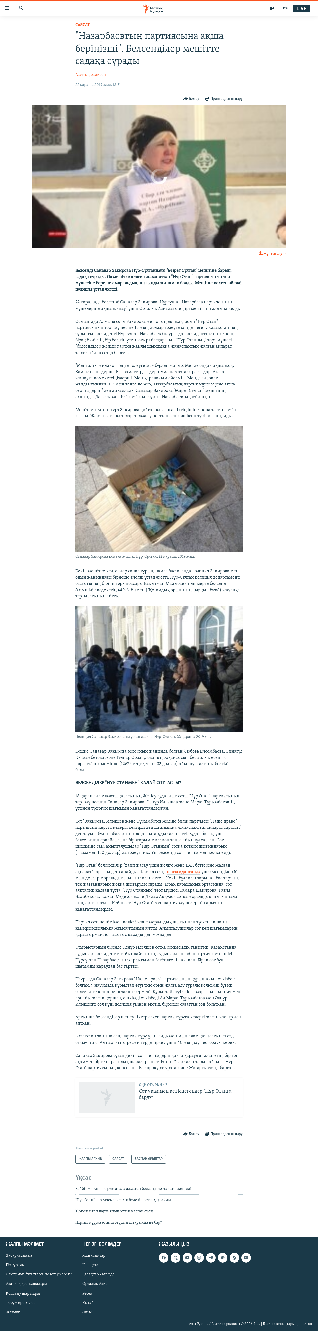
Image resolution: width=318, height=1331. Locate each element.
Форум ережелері (21, 1303)
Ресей (87, 1294)
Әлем (87, 1312)
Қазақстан (91, 1265)
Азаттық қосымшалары (26, 1284)
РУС (286, 8)
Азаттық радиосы (90, 75)
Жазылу (13, 1312)
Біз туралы (15, 1265)
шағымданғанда (183, 872)
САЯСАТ (82, 25)
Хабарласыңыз (19, 1256)
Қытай (88, 1303)
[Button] (191, 99)
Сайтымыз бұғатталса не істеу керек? (39, 1275)
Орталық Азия (95, 1284)
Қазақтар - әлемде (98, 1275)
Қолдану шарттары (23, 1294)
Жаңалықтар (93, 1256)
